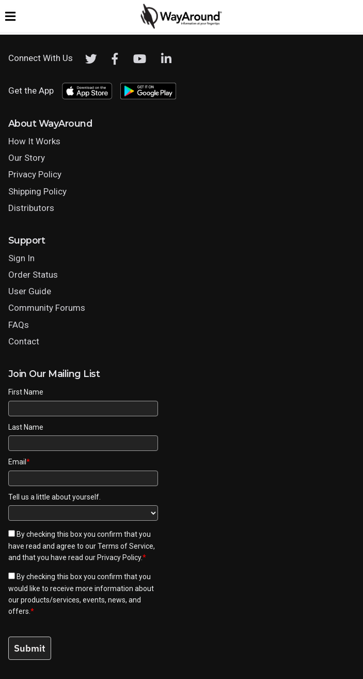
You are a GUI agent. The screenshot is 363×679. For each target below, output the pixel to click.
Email (19, 462)
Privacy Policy (34, 174)
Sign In (21, 258)
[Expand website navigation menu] (10, 16)
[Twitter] (91, 59)
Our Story (26, 158)
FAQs (18, 325)
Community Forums (46, 308)
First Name (25, 392)
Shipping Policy (37, 191)
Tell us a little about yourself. (54, 497)
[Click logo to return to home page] (182, 26)
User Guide (29, 291)
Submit (29, 648)
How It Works (34, 141)
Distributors (31, 208)
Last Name (25, 427)
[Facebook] (115, 59)
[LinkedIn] (166, 59)
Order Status (33, 274)
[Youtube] (139, 59)
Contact (23, 341)
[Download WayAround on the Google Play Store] (148, 91)
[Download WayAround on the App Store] (87, 91)
